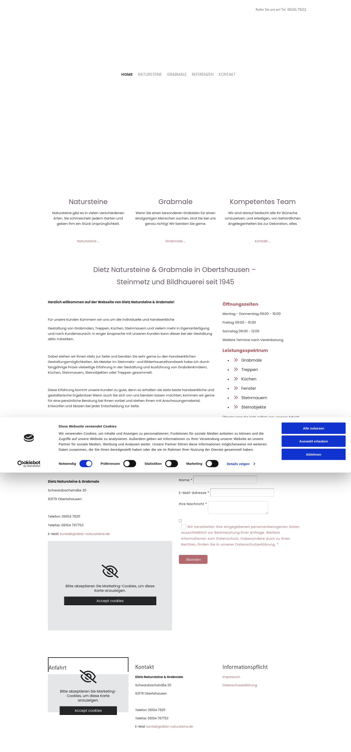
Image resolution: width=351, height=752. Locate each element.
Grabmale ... (175, 241)
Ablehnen (313, 733)
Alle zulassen (313, 707)
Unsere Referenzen (262, 425)
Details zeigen (238, 743)
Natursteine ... (88, 241)
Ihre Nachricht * (193, 503)
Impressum (231, 677)
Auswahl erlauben (313, 721)
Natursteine (150, 74)
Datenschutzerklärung (240, 685)
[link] (110, 571)
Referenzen (203, 74)
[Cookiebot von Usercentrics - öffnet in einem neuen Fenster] (29, 743)
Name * (185, 480)
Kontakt (227, 74)
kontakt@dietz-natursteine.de (85, 533)
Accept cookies (110, 600)
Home (127, 74)
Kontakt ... (263, 241)
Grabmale (177, 74)
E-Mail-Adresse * (194, 492)
